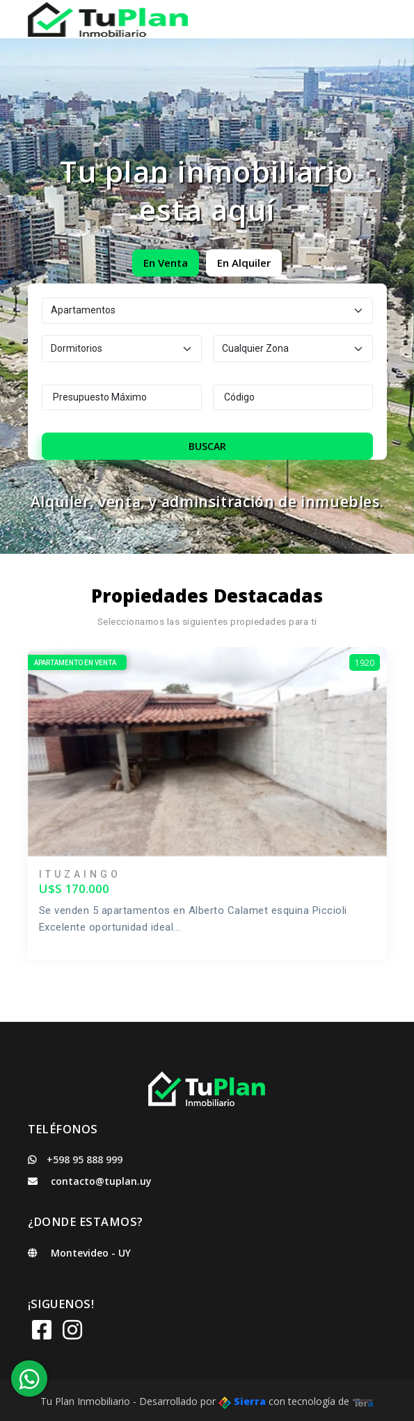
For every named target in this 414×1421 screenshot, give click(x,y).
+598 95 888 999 (75, 1159)
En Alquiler (244, 263)
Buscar (207, 446)
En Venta (165, 263)
